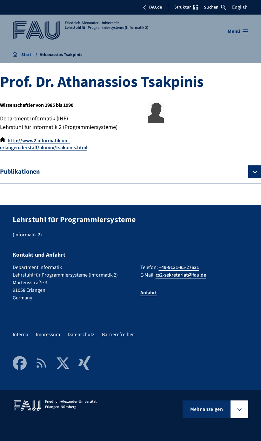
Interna (20, 334)
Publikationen (20, 171)
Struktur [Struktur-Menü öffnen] (186, 7)
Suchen (215, 7)
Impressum (48, 334)
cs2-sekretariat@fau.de (181, 275)
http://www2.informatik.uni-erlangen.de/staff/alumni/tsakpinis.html (43, 144)
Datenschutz (81, 334)
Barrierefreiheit (118, 334)
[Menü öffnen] (238, 31)
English (240, 7)
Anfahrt (148, 292)
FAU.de (152, 7)
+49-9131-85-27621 (179, 267)
